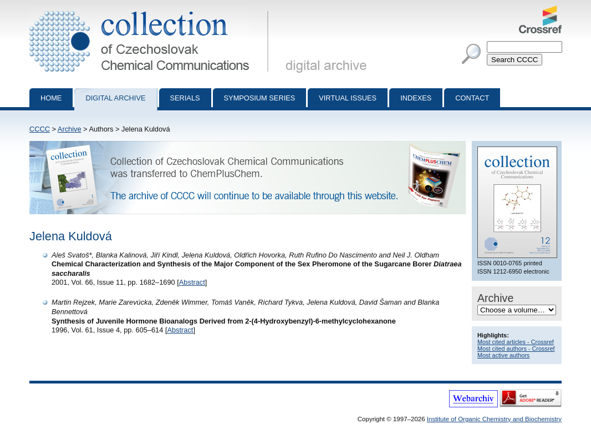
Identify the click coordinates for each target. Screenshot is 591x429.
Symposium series (260, 98)
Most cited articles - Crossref (515, 342)
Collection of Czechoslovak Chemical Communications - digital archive (151, 10)
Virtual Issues (347, 98)
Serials (185, 98)
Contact (472, 98)
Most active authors (503, 355)
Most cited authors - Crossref (516, 348)
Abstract (192, 282)
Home (51, 98)
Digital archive (115, 98)
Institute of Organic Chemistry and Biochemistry (494, 419)
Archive (69, 129)
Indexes (415, 98)
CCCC (39, 129)
